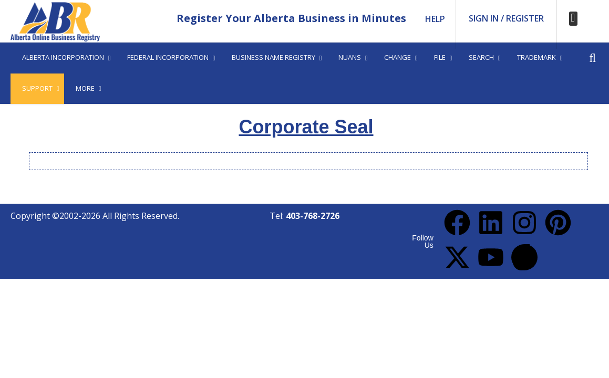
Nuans (349, 57)
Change (397, 57)
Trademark (536, 57)
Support (37, 88)
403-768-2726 (312, 216)
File (440, 57)
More (85, 88)
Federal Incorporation (168, 57)
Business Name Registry (273, 57)
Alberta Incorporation (63, 57)
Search (481, 57)
